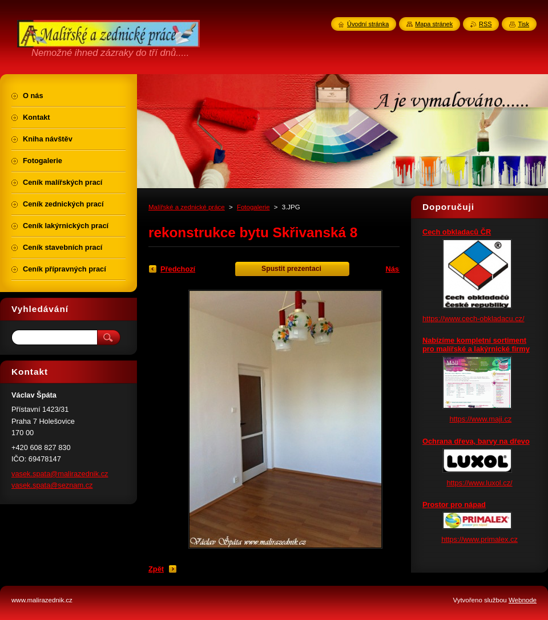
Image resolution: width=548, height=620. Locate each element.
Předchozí (177, 269)
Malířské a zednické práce (186, 207)
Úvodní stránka (368, 24)
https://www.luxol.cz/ (479, 483)
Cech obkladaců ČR (456, 232)
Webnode (523, 600)
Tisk (523, 24)
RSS (485, 24)
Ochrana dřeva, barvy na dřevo (476, 441)
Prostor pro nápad (454, 504)
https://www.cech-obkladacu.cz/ (473, 318)
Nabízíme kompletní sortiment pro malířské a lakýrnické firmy (476, 344)
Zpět (156, 569)
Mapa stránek (434, 24)
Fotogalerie (253, 207)
